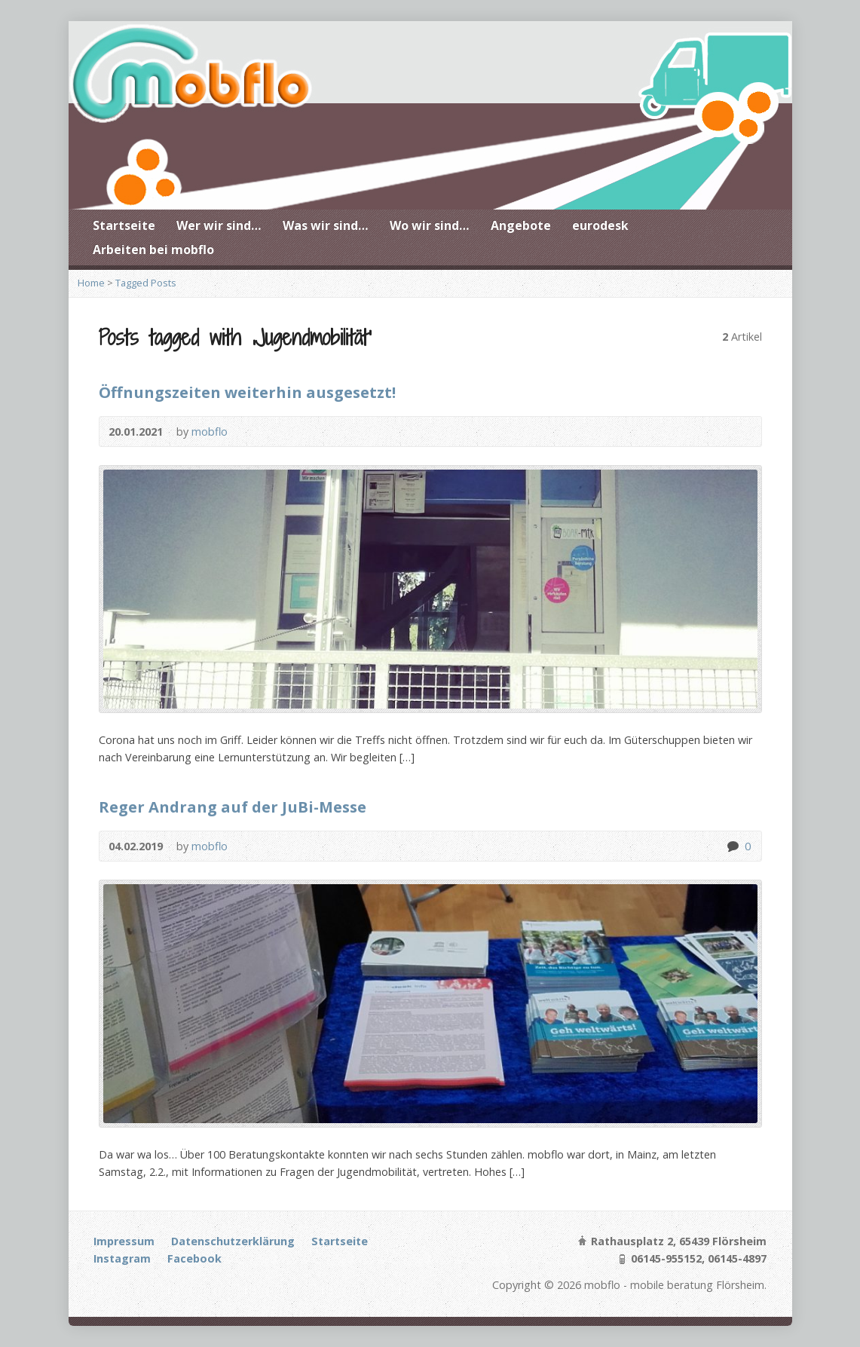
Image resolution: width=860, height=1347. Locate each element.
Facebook (194, 1258)
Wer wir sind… (219, 225)
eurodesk (600, 225)
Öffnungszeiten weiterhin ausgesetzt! (247, 392)
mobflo (209, 431)
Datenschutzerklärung (233, 1241)
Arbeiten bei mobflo (153, 249)
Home (91, 282)
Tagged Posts (145, 282)
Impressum (124, 1241)
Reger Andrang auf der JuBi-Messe (232, 806)
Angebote (521, 225)
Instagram (122, 1258)
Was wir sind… (326, 225)
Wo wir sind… (430, 225)
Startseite (124, 225)
